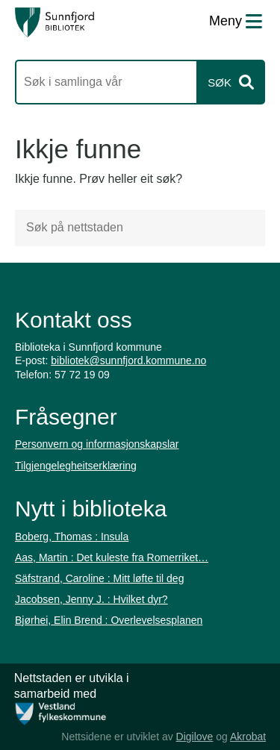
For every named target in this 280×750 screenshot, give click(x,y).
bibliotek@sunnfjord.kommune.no (128, 360)
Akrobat (248, 737)
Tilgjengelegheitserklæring (76, 466)
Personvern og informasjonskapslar (96, 444)
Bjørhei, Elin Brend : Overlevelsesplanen (108, 620)
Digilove (195, 737)
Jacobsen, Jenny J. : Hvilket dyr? (91, 599)
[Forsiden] (54, 22)
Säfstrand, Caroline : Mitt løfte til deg (99, 578)
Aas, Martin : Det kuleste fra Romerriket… (111, 557)
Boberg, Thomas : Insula (71, 537)
